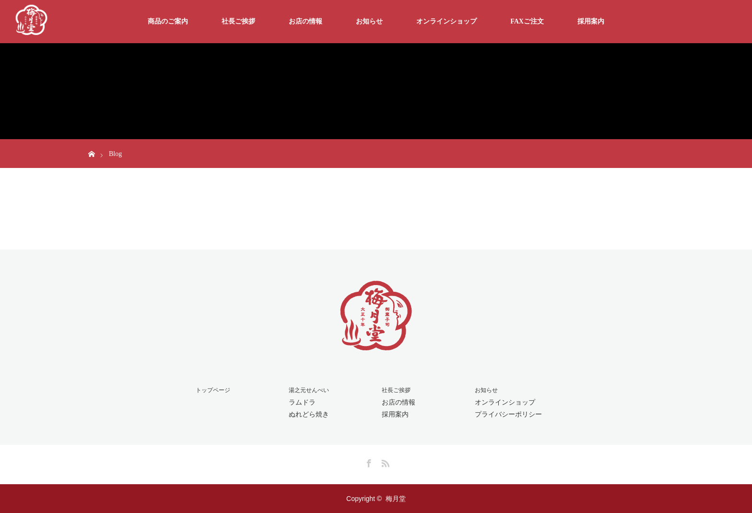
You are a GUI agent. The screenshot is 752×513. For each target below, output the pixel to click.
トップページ (213, 390)
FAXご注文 (527, 21)
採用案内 (590, 21)
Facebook (368, 461)
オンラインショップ (446, 21)
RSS (384, 461)
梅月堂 (396, 498)
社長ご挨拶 (238, 21)
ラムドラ (302, 402)
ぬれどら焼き (309, 414)
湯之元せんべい (309, 390)
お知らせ (369, 21)
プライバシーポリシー (508, 414)
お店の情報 (305, 21)
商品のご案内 (168, 21)
